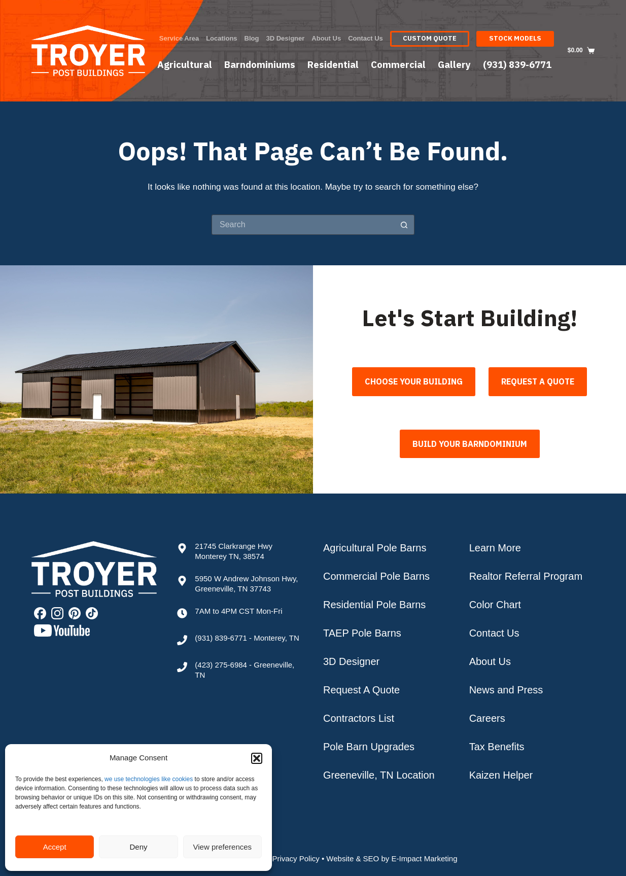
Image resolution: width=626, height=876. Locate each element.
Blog (252, 38)
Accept (54, 847)
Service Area (179, 38)
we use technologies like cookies (149, 779)
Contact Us (365, 38)
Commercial (398, 64)
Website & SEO (352, 858)
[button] (257, 758)
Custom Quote (430, 38)
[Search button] (404, 225)
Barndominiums (259, 64)
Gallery (454, 64)
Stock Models (515, 38)
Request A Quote (537, 381)
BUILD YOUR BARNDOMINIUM (469, 441)
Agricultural (184, 64)
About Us (326, 38)
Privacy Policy (295, 858)
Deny (138, 847)
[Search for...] (303, 225)
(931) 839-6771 (517, 64)
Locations (221, 38)
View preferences (222, 847)
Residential (333, 64)
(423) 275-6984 (221, 664)
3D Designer (285, 38)
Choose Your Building (414, 381)
